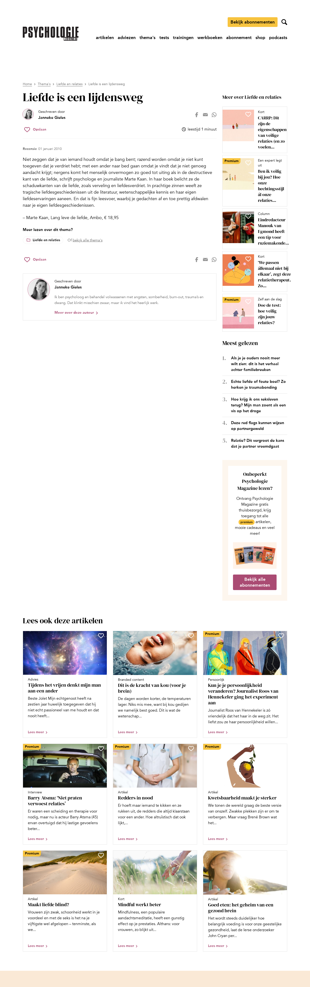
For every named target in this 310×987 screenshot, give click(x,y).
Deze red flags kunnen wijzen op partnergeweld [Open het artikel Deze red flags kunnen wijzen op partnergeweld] (257, 425)
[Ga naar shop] (260, 37)
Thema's (44, 84)
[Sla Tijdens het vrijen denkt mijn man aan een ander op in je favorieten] (101, 636)
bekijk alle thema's (87, 240)
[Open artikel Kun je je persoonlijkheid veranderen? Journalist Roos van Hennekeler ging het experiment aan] (245, 684)
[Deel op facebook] (196, 114)
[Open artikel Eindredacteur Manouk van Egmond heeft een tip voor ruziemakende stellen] (253, 229)
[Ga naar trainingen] (183, 37)
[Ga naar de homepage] (50, 34)
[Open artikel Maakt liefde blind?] (65, 901)
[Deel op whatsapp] (214, 114)
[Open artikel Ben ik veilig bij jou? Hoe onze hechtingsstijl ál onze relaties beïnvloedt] (253, 180)
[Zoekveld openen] (284, 22)
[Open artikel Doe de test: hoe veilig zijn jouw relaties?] (253, 313)
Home (27, 84)
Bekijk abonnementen (253, 22)
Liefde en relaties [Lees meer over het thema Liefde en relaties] (46, 240)
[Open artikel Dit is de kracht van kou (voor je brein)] (155, 684)
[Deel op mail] (205, 114)
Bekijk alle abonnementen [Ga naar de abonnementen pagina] (255, 582)
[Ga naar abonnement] (239, 37)
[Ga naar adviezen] (127, 37)
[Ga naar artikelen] (105, 37)
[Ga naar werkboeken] (209, 37)
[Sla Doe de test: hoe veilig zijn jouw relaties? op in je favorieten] (248, 301)
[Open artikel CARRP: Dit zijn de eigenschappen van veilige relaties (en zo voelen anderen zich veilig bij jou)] (253, 130)
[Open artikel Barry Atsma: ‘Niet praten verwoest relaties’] (65, 794)
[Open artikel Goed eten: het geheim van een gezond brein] (245, 901)
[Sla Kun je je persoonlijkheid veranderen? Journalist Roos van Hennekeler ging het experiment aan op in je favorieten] (281, 636)
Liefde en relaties (69, 84)
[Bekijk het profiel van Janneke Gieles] (44, 115)
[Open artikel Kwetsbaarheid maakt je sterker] (245, 794)
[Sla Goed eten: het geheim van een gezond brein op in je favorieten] (281, 855)
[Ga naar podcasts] (278, 37)
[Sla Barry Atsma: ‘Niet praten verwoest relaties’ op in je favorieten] (101, 748)
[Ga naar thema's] (147, 37)
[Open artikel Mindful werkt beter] (155, 901)
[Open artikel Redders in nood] (155, 794)
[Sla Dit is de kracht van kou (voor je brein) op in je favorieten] (191, 636)
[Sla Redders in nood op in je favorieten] (191, 748)
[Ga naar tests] (164, 37)
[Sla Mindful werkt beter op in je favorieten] (191, 855)
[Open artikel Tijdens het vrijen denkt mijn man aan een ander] (65, 684)
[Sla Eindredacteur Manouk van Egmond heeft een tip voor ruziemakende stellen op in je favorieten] (248, 216)
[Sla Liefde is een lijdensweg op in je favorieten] (35, 129)
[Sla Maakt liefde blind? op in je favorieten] (101, 855)
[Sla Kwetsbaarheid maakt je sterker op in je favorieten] (281, 748)
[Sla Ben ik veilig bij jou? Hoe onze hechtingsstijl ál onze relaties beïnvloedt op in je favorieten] (248, 163)
